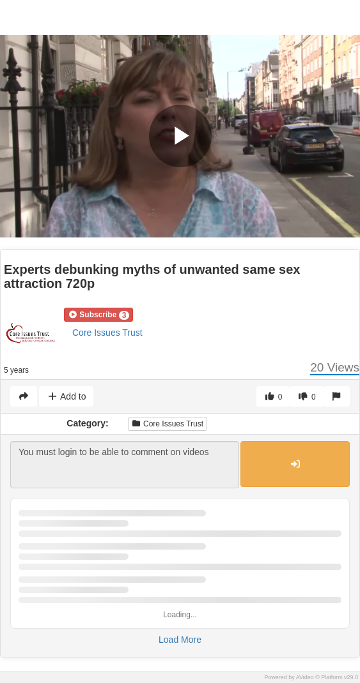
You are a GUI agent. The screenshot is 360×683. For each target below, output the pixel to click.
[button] (98, 315)
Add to (66, 396)
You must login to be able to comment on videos (124, 464)
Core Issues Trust (107, 332)
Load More (180, 639)
